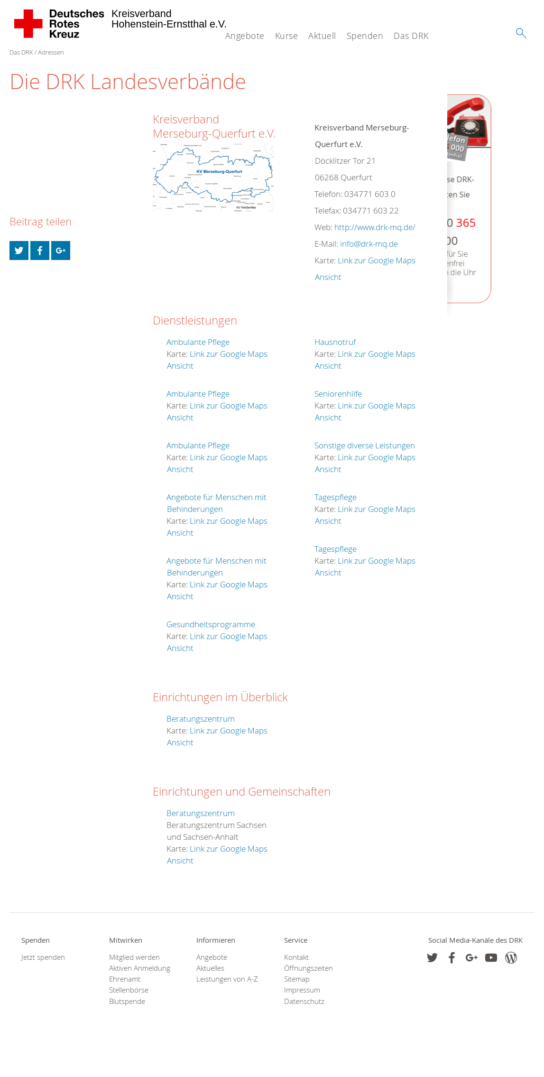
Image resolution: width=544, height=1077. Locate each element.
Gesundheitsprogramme (210, 624)
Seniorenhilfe (338, 393)
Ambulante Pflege (198, 341)
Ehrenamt (124, 979)
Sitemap (297, 979)
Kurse (286, 35)
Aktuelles (210, 968)
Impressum (302, 989)
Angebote (245, 35)
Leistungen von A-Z (227, 979)
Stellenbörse (128, 989)
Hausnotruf (335, 341)
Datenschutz (304, 1001)
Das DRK (411, 35)
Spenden (365, 35)
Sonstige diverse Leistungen (364, 445)
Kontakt (296, 957)
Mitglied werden (134, 957)
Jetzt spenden (43, 957)
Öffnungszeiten (308, 968)
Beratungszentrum (200, 718)
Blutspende (127, 1001)
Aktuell (322, 35)
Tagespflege (335, 497)
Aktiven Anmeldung (139, 968)
